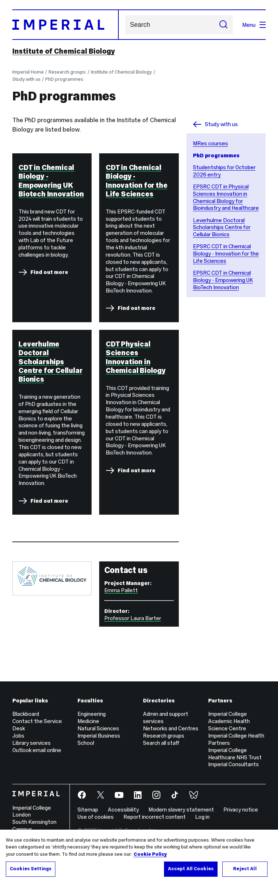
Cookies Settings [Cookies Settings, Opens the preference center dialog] (30, 869)
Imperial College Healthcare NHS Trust (235, 754)
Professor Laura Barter (132, 618)
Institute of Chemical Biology (63, 51)
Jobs (18, 735)
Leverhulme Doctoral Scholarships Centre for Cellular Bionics (221, 227)
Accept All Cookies (191, 869)
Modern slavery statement (181, 809)
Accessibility (123, 809)
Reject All (244, 869)
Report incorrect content (154, 816)
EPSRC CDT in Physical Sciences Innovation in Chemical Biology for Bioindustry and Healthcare (226, 197)
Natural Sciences (98, 728)
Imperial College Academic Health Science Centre (229, 721)
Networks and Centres (170, 728)
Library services (31, 742)
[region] (139, 857)
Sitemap (87, 809)
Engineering (91, 713)
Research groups (67, 72)
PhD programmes (64, 79)
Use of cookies (95, 816)
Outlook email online (36, 750)
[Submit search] (223, 24)
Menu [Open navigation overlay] (254, 24)
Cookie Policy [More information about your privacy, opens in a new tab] (150, 854)
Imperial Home (28, 72)
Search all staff (161, 742)
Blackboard (25, 713)
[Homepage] (65, 24)
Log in (202, 816)
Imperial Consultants (233, 764)
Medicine (88, 721)
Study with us (26, 79)
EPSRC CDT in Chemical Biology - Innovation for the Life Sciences (226, 253)
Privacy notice (240, 809)
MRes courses (210, 143)
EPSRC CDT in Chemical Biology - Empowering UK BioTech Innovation (223, 280)
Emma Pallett (121, 590)
